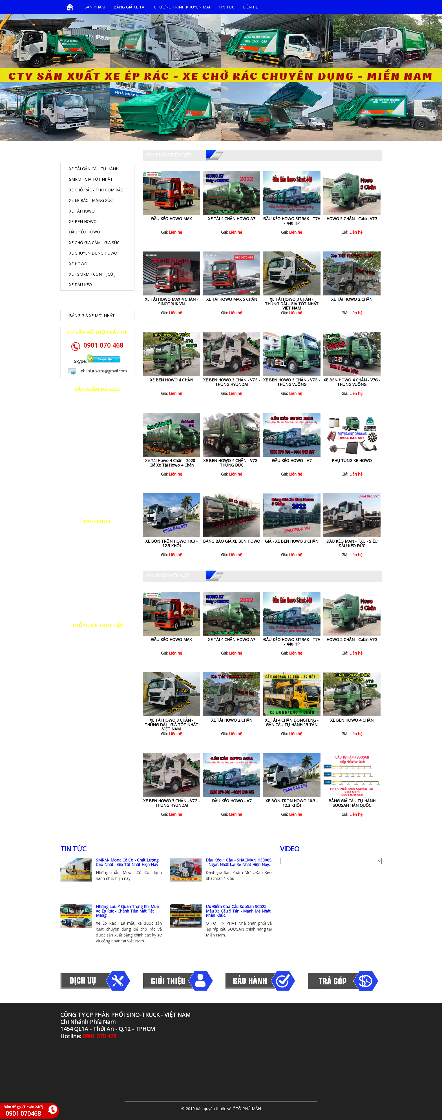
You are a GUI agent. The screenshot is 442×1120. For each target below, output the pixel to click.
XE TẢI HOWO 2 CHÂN (351, 299)
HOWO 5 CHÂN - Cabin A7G (351, 218)
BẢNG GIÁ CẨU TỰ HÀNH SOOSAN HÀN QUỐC (351, 803)
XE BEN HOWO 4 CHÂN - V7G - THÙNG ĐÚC (231, 462)
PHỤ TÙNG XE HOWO (352, 460)
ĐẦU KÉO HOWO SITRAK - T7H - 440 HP (291, 221)
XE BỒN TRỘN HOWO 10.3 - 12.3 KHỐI (171, 543)
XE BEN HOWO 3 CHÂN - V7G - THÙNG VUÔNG (291, 382)
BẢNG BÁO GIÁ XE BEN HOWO (231, 541)
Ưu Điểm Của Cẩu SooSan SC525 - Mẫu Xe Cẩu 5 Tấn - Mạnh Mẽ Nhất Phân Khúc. (238, 911)
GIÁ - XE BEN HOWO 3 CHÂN (291, 541)
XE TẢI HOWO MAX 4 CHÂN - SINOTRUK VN (171, 301)
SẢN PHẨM (95, 7)
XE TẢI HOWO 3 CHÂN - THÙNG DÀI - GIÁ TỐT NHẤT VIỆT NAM (292, 304)
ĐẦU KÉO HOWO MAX (171, 218)
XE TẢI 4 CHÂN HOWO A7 (231, 218)
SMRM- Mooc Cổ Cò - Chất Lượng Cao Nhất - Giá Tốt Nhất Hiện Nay (127, 862)
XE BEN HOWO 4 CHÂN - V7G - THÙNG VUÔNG (352, 382)
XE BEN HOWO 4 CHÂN (171, 380)
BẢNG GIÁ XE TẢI (129, 7)
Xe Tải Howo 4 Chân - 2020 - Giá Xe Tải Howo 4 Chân (171, 462)
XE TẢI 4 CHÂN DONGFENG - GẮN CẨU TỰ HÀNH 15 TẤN (292, 722)
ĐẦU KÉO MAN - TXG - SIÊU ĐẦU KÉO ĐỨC (351, 543)
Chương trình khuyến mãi (182, 7)
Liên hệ (250, 7)
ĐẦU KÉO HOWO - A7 (291, 460)
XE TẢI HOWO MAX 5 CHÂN (231, 299)
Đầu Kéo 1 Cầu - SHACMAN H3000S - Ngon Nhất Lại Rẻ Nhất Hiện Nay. (238, 862)
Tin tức (226, 7)
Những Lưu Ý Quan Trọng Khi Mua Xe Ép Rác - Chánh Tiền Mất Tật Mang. (127, 911)
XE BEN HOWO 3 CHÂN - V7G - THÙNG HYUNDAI (231, 382)
